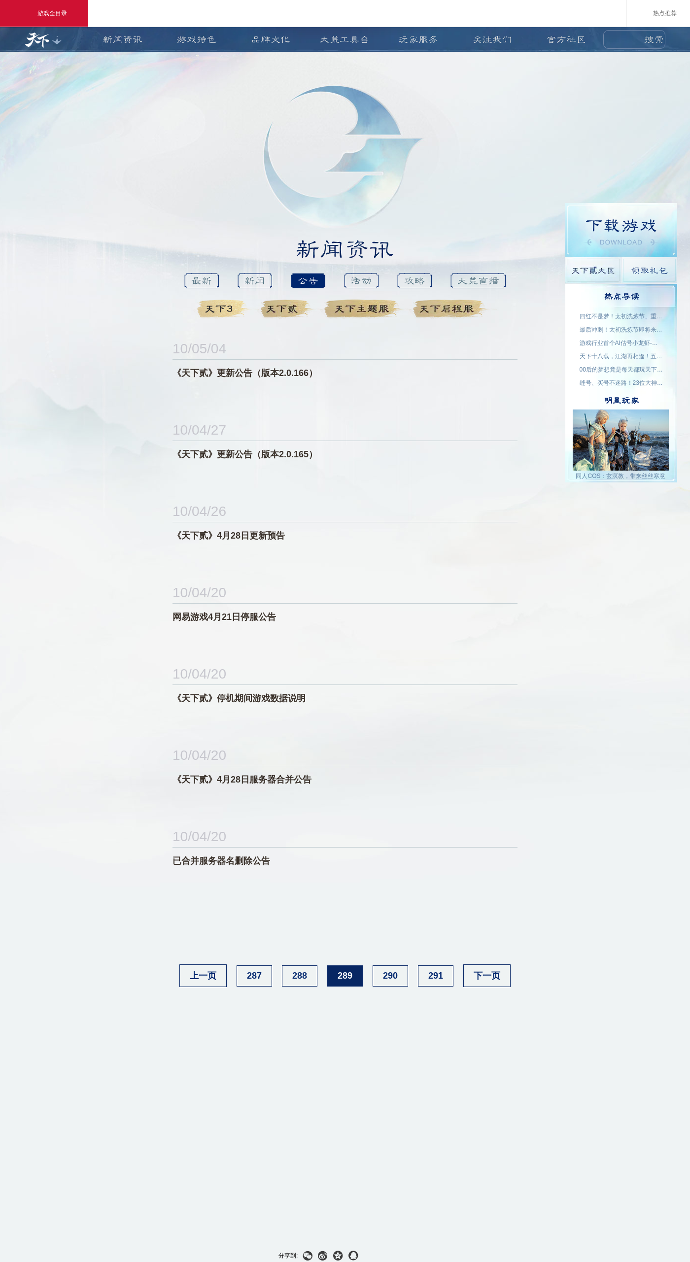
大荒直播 (478, 280)
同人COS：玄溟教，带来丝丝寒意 (620, 476)
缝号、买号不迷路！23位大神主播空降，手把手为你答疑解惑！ (621, 382)
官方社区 (566, 39)
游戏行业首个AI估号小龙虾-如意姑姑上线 (621, 343)
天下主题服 (365, 309)
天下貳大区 (593, 270)
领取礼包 (649, 270)
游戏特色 (196, 39)
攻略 (414, 280)
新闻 (254, 280)
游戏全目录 (44, 13)
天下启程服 (452, 309)
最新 (201, 280)
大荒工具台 (344, 39)
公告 (308, 280)
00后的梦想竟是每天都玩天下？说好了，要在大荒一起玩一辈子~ (621, 369)
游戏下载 (621, 230)
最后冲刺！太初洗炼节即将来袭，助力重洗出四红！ (621, 329)
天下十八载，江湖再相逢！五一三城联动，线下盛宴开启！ (621, 356)
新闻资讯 (122, 39)
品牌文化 (270, 39)
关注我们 (492, 39)
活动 (361, 280)
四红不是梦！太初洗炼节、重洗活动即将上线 (621, 316)
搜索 (654, 39)
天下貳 (288, 309)
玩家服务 (418, 39)
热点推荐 (658, 13)
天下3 (225, 309)
